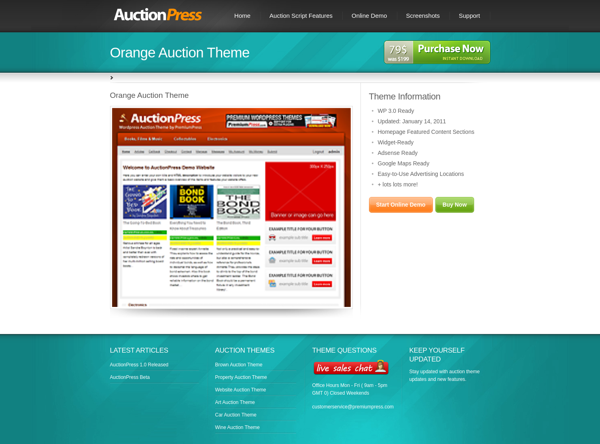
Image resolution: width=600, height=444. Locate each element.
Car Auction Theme (236, 415)
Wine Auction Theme (237, 427)
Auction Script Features (301, 15)
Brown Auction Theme (239, 365)
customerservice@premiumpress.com (353, 407)
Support (469, 15)
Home (242, 15)
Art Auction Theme (235, 402)
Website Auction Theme (240, 390)
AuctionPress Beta (130, 377)
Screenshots (423, 15)
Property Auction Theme (241, 377)
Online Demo (369, 15)
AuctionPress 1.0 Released (139, 365)
